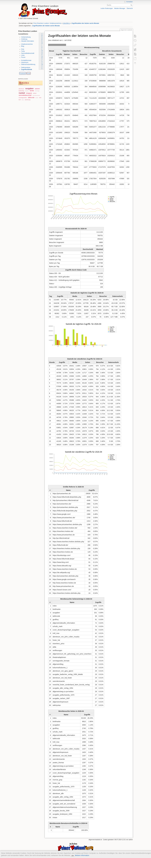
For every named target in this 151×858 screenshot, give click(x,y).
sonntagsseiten (23, 97)
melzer (35, 93)
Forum (23, 57)
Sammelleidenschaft (27, 53)
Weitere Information (82, 855)
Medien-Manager (119, 8)
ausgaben (29, 89)
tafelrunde (31, 97)
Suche (131, 5)
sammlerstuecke (36, 95)
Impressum (24, 62)
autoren (37, 89)
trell (20, 99)
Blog (22, 46)
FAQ (22, 49)
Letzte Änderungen (107, 8)
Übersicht (130, 8)
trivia (23, 99)
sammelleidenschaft (25, 95)
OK (72, 856)
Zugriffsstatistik (26, 69)
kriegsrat (29, 93)
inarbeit (22, 93)
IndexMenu (66, 23)
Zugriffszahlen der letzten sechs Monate (85, 23)
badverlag (21, 90)
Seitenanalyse (25, 67)
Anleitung (24, 39)
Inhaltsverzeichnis (27, 44)
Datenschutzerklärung (28, 64)
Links (23, 55)
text (40, 97)
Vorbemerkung (26, 37)
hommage (37, 90)
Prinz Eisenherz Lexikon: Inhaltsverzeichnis (47, 23)
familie (32, 91)
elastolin (27, 90)
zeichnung (27, 99)
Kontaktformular (26, 60)
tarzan (37, 97)
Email (28, 73)
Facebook (22, 73)
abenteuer (21, 88)
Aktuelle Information (27, 41)
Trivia (23, 51)
